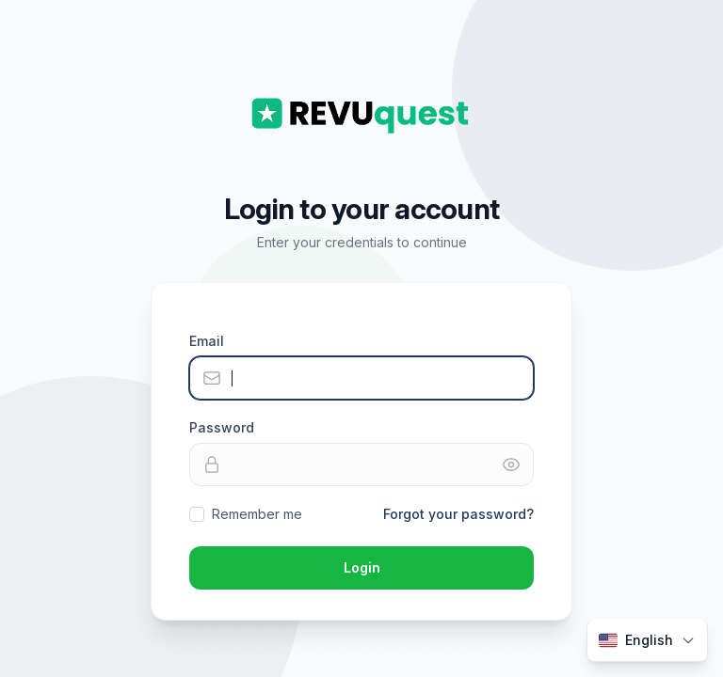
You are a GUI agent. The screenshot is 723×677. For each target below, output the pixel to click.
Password (221, 427)
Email (206, 341)
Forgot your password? (458, 514)
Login (362, 567)
